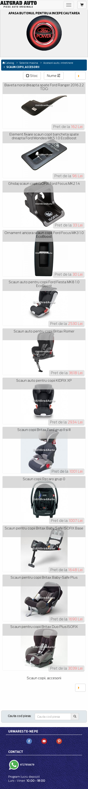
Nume (54, 76)
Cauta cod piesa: (19, 716)
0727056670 (26, 764)
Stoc (32, 76)
